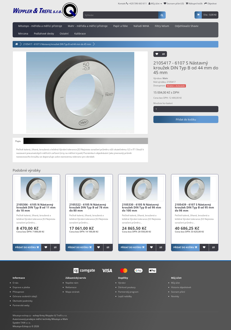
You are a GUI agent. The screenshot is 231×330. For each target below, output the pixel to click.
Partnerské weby (21, 305)
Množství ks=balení (163, 103)
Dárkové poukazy (127, 287)
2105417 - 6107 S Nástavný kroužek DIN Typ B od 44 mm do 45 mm (57, 44)
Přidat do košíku (186, 119)
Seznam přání (178, 291)
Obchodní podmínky (22, 300)
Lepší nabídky (125, 296)
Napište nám (72, 282)
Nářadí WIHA (141, 26)
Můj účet (175, 282)
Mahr (165, 78)
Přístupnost (18, 291)
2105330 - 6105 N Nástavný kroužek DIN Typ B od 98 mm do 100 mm (141, 207)
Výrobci (122, 282)
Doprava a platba (21, 287)
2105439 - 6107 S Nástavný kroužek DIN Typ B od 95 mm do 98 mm (194, 207)
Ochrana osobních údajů (25, 296)
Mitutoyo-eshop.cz (22, 315)
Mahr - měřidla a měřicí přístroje (88, 26)
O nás (15, 282)
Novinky (175, 296)
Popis (18, 141)
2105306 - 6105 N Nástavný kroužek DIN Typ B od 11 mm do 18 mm (36, 207)
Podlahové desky (44, 33)
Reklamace (71, 287)
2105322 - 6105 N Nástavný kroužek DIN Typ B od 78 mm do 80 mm (88, 207)
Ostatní (64, 33)
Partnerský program (128, 291)
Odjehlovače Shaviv (186, 26)
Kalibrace (80, 33)
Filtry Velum (162, 26)
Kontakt (123, 3)
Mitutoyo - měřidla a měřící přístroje (40, 26)
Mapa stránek (72, 291)
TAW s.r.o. (26, 322)
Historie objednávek (181, 287)
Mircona (23, 33)
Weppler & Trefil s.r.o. (56, 315)
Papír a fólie (120, 26)
